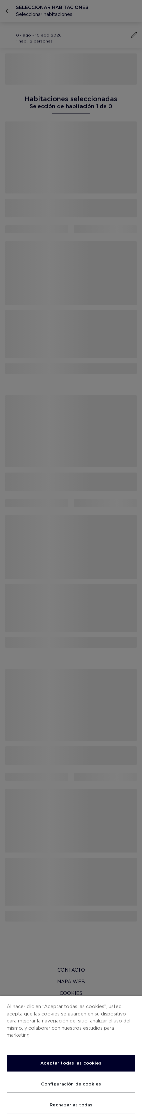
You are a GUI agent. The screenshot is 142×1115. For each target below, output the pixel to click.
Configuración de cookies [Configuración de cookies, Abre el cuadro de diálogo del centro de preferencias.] (71, 1083)
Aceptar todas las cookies (70, 1063)
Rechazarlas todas (71, 1104)
